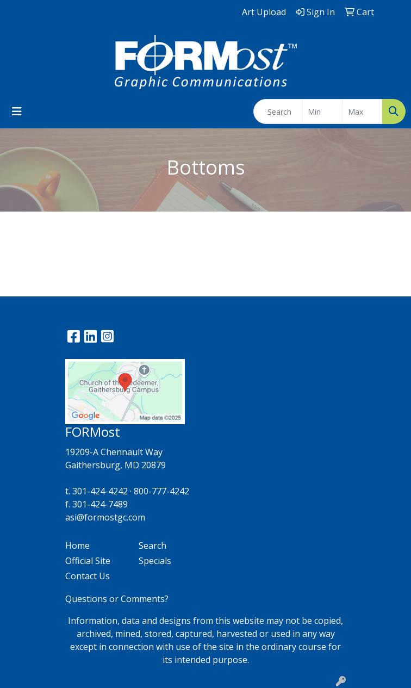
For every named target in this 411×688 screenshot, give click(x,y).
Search (152, 545)
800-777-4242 (161, 491)
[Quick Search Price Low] (322, 111)
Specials (155, 561)
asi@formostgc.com (105, 517)
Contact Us (87, 576)
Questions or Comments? (117, 599)
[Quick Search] (277, 111)
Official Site (87, 561)
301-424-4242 (100, 491)
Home (77, 545)
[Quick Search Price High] (362, 111)
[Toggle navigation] (16, 111)
